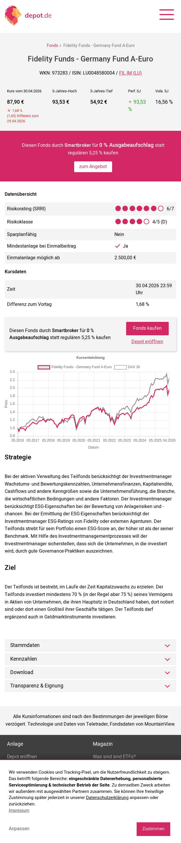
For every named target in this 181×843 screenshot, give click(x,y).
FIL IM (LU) (130, 73)
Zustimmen (153, 828)
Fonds (52, 46)
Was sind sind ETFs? (114, 756)
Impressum (19, 810)
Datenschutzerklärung (107, 797)
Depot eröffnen (147, 341)
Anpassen (19, 828)
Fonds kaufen (147, 328)
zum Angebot (93, 166)
